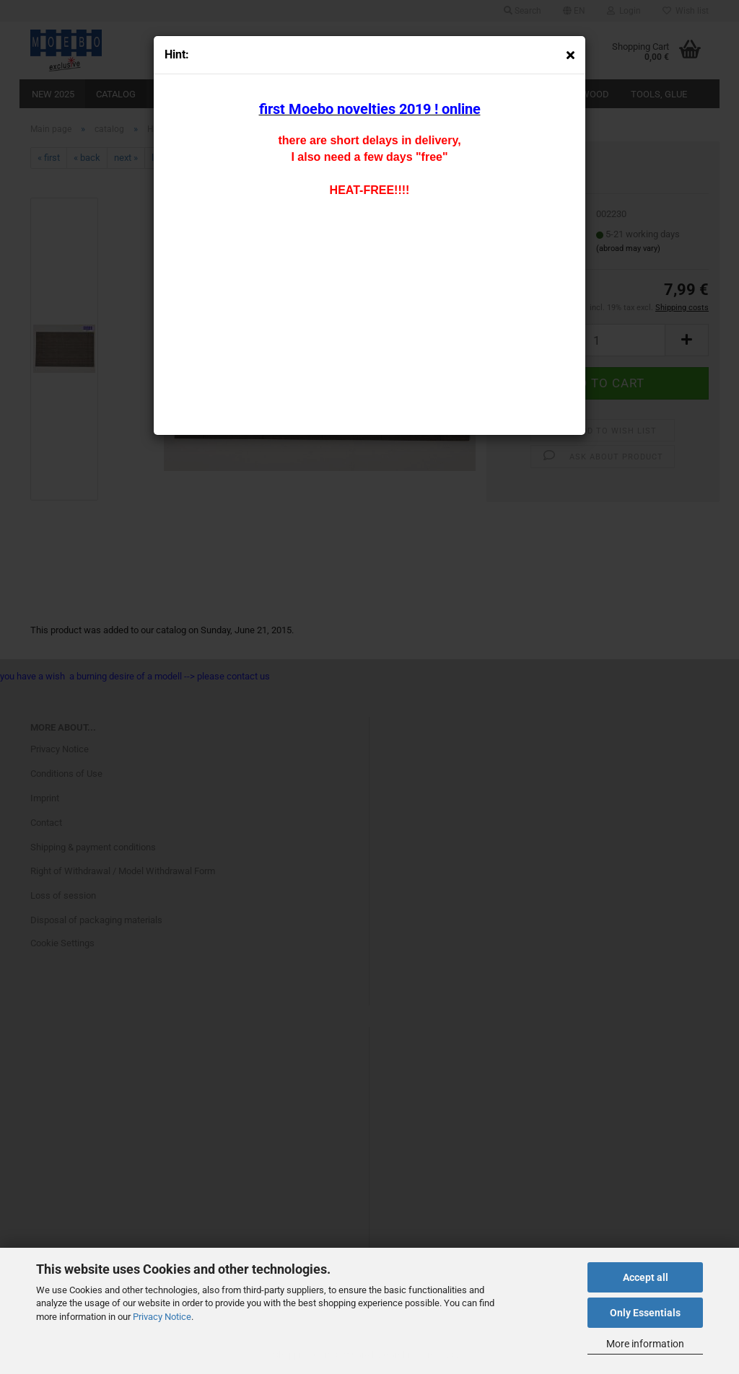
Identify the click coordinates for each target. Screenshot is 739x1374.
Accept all (645, 1277)
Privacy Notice (162, 1316)
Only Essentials (645, 1312)
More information (645, 1343)
